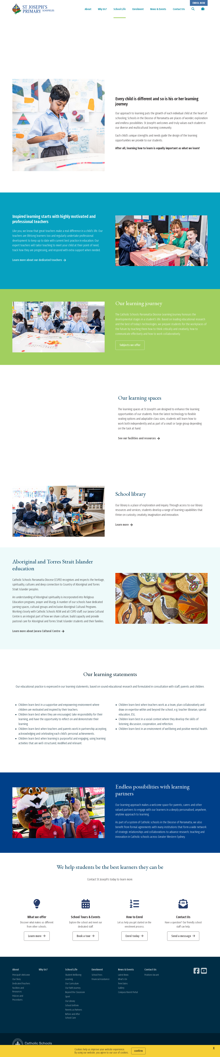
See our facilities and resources (137, 439)
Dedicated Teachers (21, 984)
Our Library (70, 1001)
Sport (67, 997)
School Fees (97, 975)
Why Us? (102, 9)
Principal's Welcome (21, 975)
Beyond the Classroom (75, 993)
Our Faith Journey (72, 988)
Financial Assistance (100, 979)
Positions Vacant (151, 975)
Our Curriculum (72, 984)
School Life (120, 9)
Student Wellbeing (73, 975)
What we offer (36, 918)
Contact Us (179, 9)
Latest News (123, 975)
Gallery (121, 988)
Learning (69, 979)
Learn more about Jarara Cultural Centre (36, 632)
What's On (122, 979)
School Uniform (72, 1006)
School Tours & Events (85, 918)
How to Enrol (134, 918)
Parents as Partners (73, 1010)
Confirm (138, 1051)
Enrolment (138, 9)
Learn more (122, 525)
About (88, 9)
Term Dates (123, 984)
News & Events (158, 9)
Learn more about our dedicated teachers (37, 260)
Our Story (16, 979)
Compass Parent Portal (128, 993)
